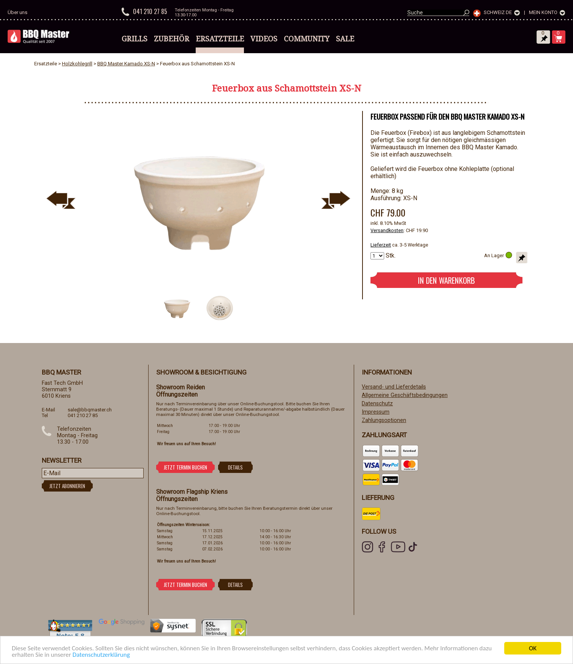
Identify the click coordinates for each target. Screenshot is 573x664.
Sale (345, 39)
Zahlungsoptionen (384, 420)
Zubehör (171, 39)
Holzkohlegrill (77, 63)
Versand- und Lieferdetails (394, 387)
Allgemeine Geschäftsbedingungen (405, 395)
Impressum (375, 412)
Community (306, 39)
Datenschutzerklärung (101, 655)
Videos (263, 39)
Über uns (17, 12)
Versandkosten (387, 230)
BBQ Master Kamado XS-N (126, 63)
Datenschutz (377, 403)
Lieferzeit (380, 245)
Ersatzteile (220, 39)
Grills (134, 39)
